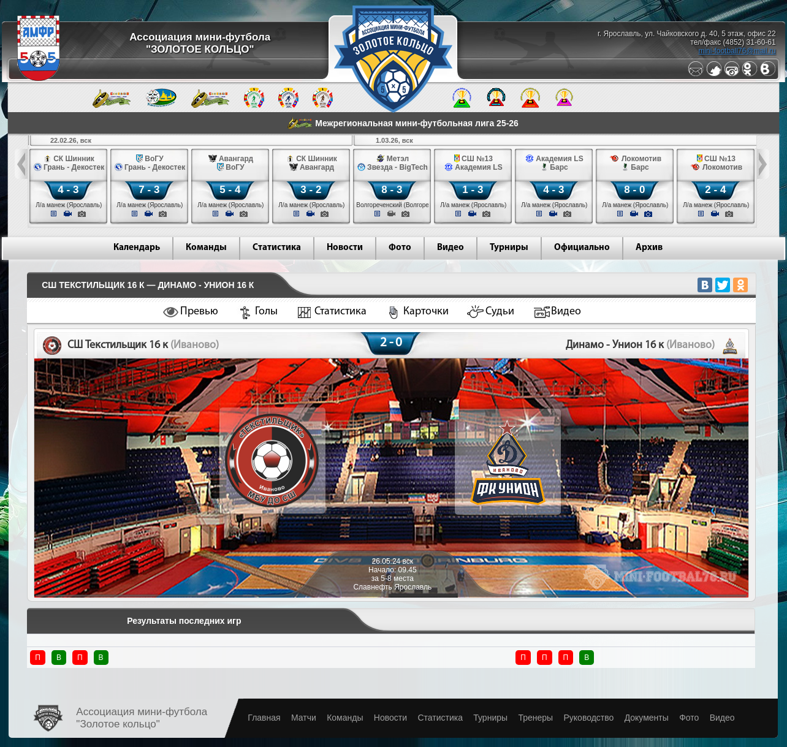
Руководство (588, 717)
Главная (264, 717)
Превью (199, 311)
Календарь (136, 247)
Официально (582, 247)
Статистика (277, 247)
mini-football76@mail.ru (736, 51)
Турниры (509, 247)
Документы (647, 717)
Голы (266, 311)
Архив (649, 247)
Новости (345, 247)
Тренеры (535, 717)
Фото (400, 247)
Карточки (426, 311)
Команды (206, 247)
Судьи (499, 311)
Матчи (303, 717)
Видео (450, 247)
